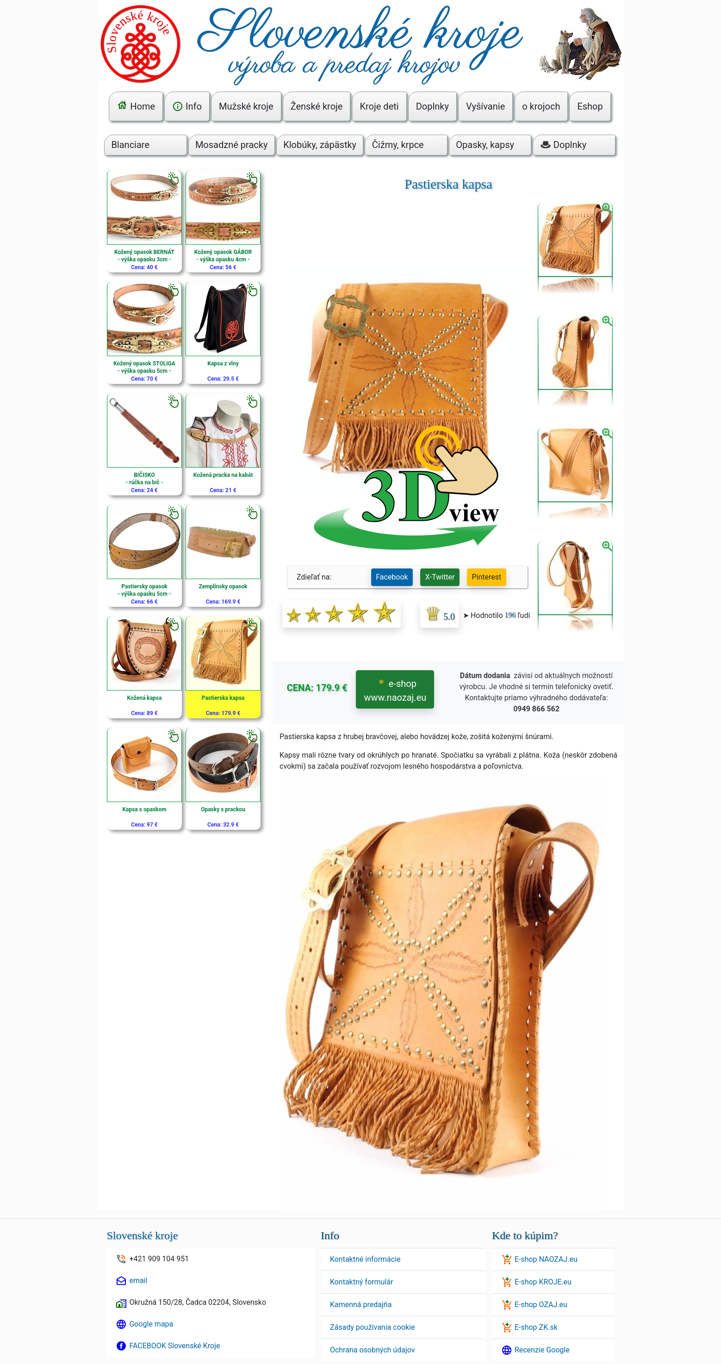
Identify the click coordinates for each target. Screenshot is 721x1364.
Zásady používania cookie (372, 1327)
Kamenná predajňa (361, 1304)
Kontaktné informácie (365, 1259)
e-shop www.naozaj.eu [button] (395, 690)
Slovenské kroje (142, 1235)
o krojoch (541, 106)
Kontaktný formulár (361, 1282)
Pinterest (487, 577)
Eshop (590, 106)
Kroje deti (379, 106)
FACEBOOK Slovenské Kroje (174, 1345)
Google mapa (151, 1324)
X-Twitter (439, 577)
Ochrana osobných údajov (372, 1349)
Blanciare (130, 144)
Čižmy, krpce (398, 144)
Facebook (392, 577)
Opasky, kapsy (485, 144)
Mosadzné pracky (231, 144)
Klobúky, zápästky (319, 144)
